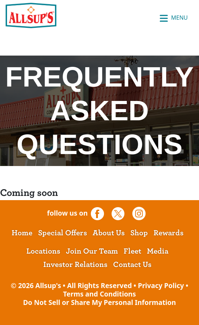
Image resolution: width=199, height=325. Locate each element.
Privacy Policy (161, 285)
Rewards (169, 233)
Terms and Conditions (99, 294)
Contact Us (132, 264)
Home (22, 233)
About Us (109, 233)
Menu (173, 18)
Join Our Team (92, 251)
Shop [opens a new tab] (139, 233)
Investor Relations (75, 264)
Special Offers (62, 233)
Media (157, 251)
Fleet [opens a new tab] (132, 251)
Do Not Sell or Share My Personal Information (99, 302)
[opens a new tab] (99, 213)
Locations (43, 251)
